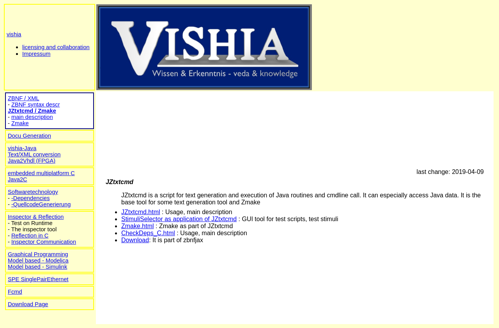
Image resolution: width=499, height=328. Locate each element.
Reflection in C (29, 235)
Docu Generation (29, 136)
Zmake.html (137, 226)
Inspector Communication (43, 242)
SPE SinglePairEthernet (38, 279)
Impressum (36, 54)
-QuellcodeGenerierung (41, 204)
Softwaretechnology (33, 192)
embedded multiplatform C (41, 173)
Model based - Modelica (38, 260)
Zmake (20, 123)
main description (32, 117)
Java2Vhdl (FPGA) (31, 161)
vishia (14, 34)
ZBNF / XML (23, 98)
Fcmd (15, 292)
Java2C (17, 179)
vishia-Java (22, 148)
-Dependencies (30, 198)
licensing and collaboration (56, 47)
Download (135, 240)
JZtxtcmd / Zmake (32, 111)
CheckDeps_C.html (148, 233)
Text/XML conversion (34, 154)
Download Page (28, 304)
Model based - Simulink (37, 267)
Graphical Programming (38, 254)
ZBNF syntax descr (35, 104)
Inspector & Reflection (36, 217)
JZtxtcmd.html (140, 212)
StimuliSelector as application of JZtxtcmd (179, 219)
